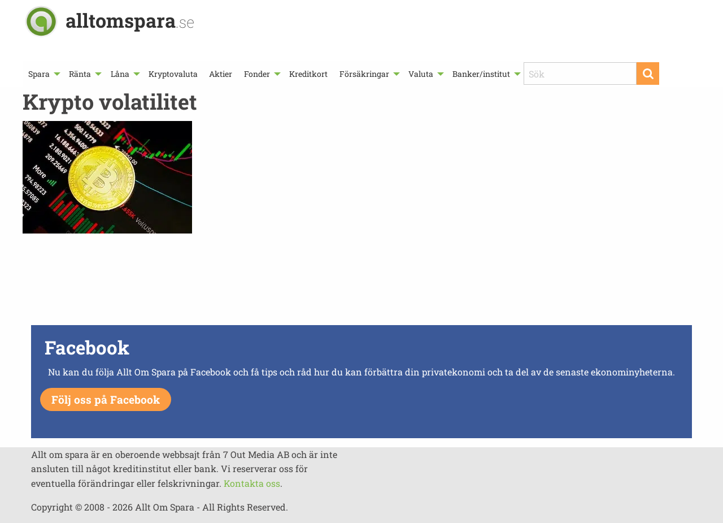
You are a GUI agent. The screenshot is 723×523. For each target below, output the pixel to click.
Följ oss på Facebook (105, 399)
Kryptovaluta (173, 73)
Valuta (420, 73)
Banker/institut (481, 73)
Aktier (220, 73)
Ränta (80, 73)
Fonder (257, 73)
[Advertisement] (361, 282)
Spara (39, 73)
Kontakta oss (252, 483)
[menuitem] (43, 74)
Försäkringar (364, 73)
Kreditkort (308, 73)
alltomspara (130, 20)
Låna (120, 73)
